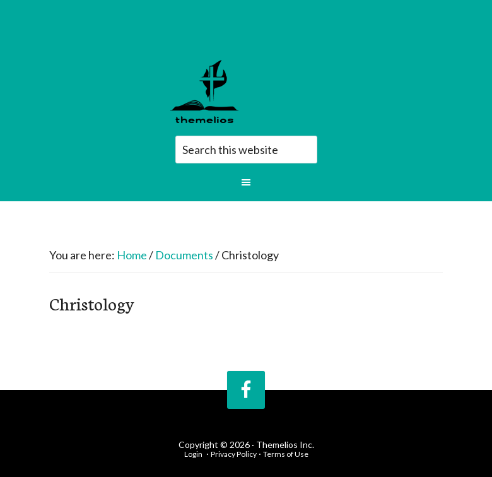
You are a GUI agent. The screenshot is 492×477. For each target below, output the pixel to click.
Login (193, 454)
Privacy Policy (234, 454)
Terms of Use (285, 454)
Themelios (249, 91)
